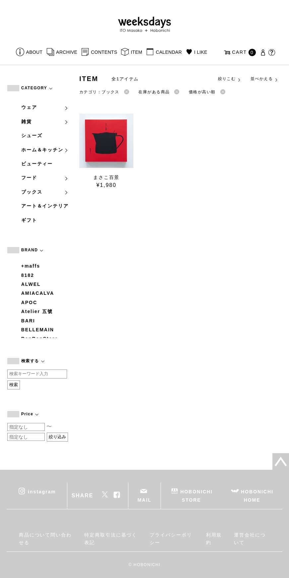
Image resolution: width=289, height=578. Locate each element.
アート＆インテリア (45, 205)
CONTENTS (104, 52)
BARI (28, 320)
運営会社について (250, 538)
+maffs (30, 266)
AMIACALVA (37, 293)
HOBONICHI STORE (197, 496)
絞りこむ (229, 79)
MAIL (145, 500)
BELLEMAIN (37, 329)
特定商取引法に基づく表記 (110, 538)
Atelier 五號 (37, 311)
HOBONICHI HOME (257, 496)
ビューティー (37, 163)
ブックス (45, 192)
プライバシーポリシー (171, 538)
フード (45, 177)
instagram (42, 491)
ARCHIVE (66, 52)
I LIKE (200, 52)
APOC (29, 302)
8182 (27, 275)
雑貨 (45, 121)
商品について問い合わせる (45, 538)
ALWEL (31, 284)
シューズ (31, 135)
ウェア (45, 107)
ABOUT (34, 52)
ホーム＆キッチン (45, 149)
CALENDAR (169, 52)
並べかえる (264, 79)
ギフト (29, 220)
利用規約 (214, 538)
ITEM (136, 52)
